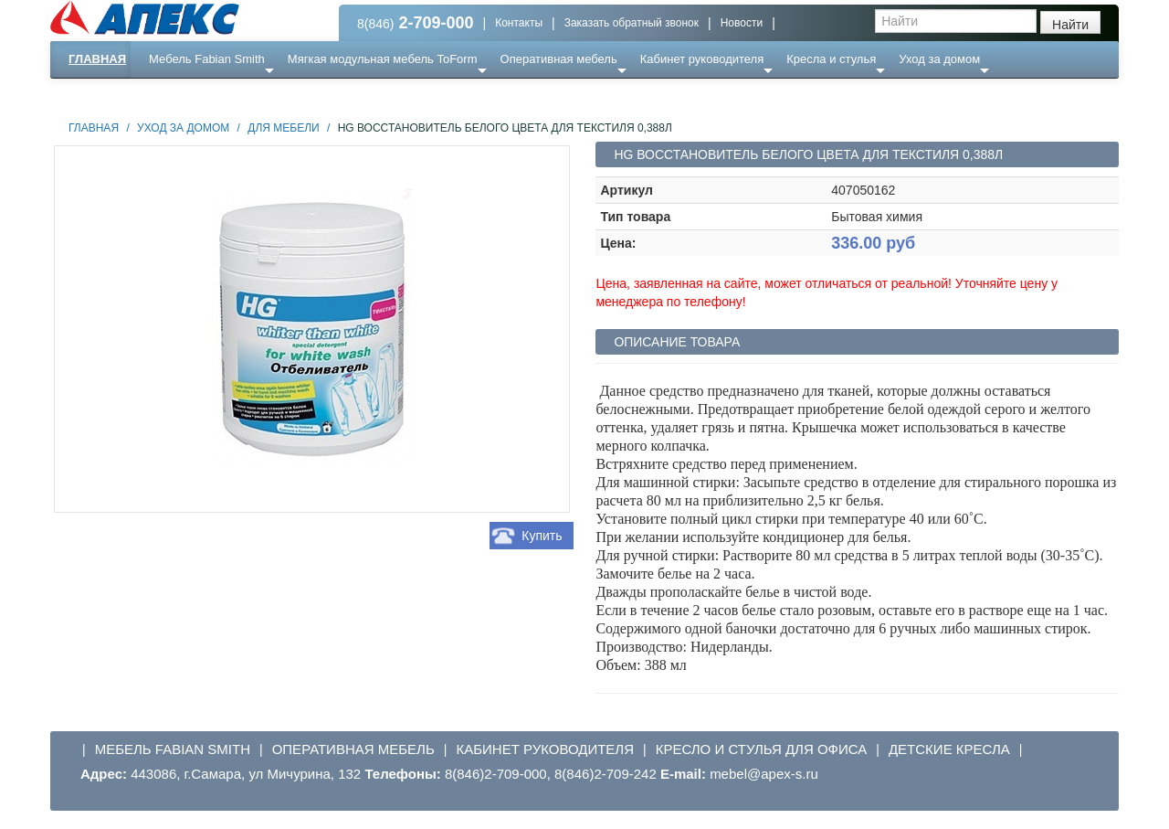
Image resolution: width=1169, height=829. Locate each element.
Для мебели (283, 128)
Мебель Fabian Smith (207, 59)
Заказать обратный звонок (631, 22)
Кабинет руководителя (702, 59)
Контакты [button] (518, 22)
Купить (541, 535)
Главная (97, 59)
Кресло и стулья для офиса (762, 749)
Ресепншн (248, 95)
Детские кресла (949, 749)
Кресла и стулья (831, 59)
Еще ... (178, 95)
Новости (742, 22)
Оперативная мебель (558, 59)
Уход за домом (939, 59)
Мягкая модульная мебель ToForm (383, 59)
